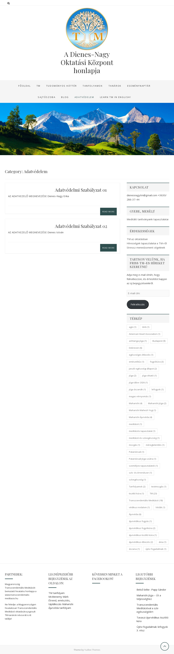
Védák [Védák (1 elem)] (160, 507)
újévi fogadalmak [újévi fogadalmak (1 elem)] (156, 548)
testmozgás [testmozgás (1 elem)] (158, 486)
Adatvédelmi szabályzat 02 (81, 226)
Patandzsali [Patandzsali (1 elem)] (136, 451)
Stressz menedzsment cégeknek (146, 247)
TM (38, 85)
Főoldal (24, 85)
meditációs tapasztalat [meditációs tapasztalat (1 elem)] (142, 431)
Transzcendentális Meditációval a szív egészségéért (147, 608)
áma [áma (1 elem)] (162, 542)
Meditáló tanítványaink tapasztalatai (147, 219)
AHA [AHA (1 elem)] (145, 327)
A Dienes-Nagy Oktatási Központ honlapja (87, 62)
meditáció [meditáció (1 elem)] (135, 424)
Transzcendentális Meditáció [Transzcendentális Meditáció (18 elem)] (146, 500)
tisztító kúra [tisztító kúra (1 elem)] (136, 493)
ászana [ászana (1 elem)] (134, 548)
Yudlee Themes (92, 649)
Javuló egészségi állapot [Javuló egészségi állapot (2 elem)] (143, 368)
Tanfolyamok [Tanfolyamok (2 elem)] (137, 486)
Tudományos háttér (61, 85)
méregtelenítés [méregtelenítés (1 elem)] (155, 444)
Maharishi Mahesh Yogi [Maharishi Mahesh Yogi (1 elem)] (142, 410)
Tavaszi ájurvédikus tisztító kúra (152, 619)
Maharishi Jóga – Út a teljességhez (149, 597)
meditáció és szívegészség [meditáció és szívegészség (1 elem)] (144, 437)
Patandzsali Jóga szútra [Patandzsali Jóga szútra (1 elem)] (142, 458)
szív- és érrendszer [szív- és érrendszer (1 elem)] (140, 472)
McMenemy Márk (58, 596)
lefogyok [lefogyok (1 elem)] (157, 389)
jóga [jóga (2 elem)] (132, 375)
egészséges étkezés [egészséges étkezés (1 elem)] (141, 354)
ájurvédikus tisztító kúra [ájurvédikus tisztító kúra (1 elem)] (143, 535)
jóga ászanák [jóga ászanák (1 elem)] (137, 389)
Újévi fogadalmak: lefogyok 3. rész (152, 628)
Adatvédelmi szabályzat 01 (81, 190)
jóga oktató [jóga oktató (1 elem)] (149, 375)
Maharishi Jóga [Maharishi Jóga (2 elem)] (157, 403)
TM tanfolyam (56, 593)
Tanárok (115, 85)
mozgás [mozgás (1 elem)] (134, 444)
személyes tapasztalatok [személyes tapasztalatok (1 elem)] (143, 465)
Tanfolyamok (93, 85)
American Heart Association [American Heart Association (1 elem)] (144, 333)
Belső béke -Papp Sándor (151, 589)
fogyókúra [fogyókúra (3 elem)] (156, 361)
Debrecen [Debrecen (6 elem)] (135, 347)
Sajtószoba (46, 97)
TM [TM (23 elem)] (153, 493)
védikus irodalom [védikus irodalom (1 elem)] (139, 507)
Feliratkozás (138, 304)
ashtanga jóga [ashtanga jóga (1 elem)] (138, 340)
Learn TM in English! (115, 97)
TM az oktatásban (137, 239)
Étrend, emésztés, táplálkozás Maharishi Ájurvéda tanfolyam (60, 604)
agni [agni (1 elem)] (132, 327)
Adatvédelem (84, 97)
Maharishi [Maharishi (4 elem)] (135, 403)
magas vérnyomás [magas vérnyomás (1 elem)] (140, 396)
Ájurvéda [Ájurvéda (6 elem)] (135, 514)
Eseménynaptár (139, 85)
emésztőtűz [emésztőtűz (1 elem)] (136, 361)
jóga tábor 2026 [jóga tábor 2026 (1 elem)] (138, 382)
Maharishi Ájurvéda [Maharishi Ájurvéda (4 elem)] (140, 417)
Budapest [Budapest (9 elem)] (158, 340)
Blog (65, 97)
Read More (108, 211)
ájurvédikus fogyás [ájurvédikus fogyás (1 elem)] (140, 521)
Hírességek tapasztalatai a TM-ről (147, 243)
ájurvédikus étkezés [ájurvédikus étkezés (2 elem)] (141, 542)
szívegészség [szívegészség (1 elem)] (137, 479)
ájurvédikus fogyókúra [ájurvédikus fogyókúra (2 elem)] (142, 528)
